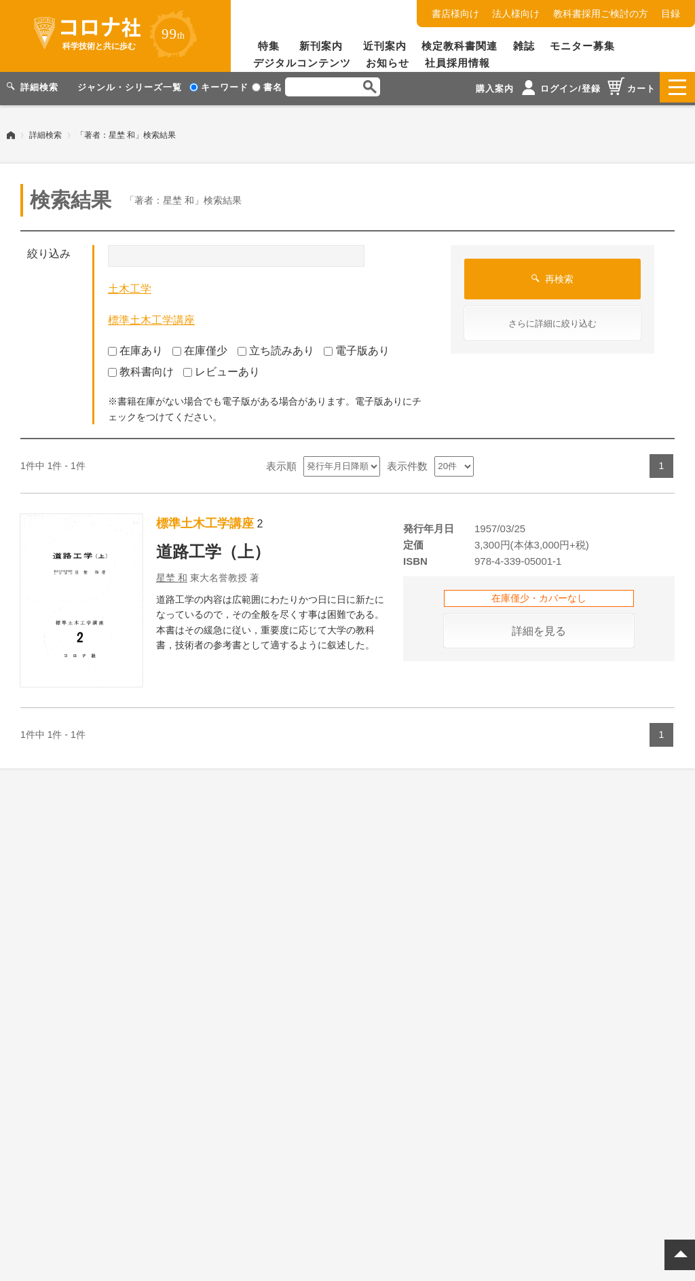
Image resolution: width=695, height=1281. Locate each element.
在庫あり (135, 348)
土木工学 (129, 286)
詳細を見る (539, 627)
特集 (269, 46)
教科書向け (141, 368)
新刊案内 (321, 46)
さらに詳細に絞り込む (552, 321)
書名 (267, 87)
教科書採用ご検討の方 (600, 13)
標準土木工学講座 (151, 316)
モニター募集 (582, 46)
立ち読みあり (276, 348)
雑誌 (524, 46)
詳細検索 (45, 132)
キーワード (218, 87)
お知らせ (387, 63)
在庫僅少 (199, 348)
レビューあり (221, 368)
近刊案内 (385, 46)
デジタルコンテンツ (302, 63)
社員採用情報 (457, 63)
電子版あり (357, 348)
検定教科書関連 (459, 46)
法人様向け (516, 13)
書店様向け (455, 13)
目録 (670, 13)
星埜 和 (171, 574)
